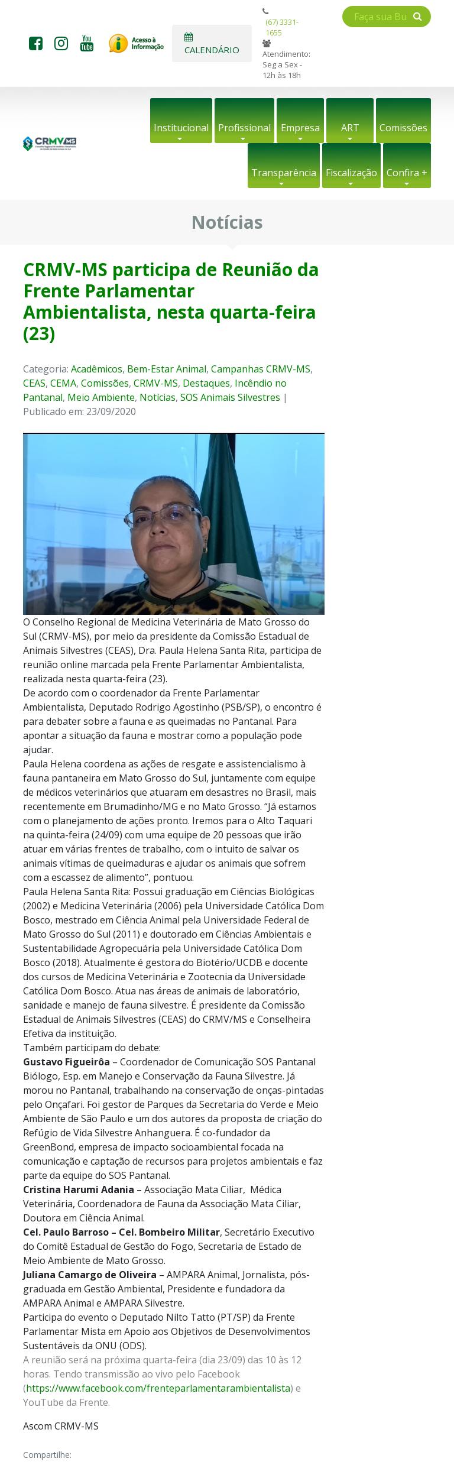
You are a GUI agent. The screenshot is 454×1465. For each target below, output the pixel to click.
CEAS (34, 383)
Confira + (407, 172)
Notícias (158, 397)
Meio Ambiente (101, 397)
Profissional (244, 127)
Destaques (206, 383)
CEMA (63, 383)
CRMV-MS (156, 383)
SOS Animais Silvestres (230, 397)
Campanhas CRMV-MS (260, 368)
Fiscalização (351, 172)
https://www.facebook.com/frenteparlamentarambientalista (158, 1388)
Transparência (283, 172)
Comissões (403, 127)
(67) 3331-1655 (282, 27)
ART (350, 127)
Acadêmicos (96, 368)
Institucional (181, 127)
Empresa (300, 127)
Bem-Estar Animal (166, 368)
